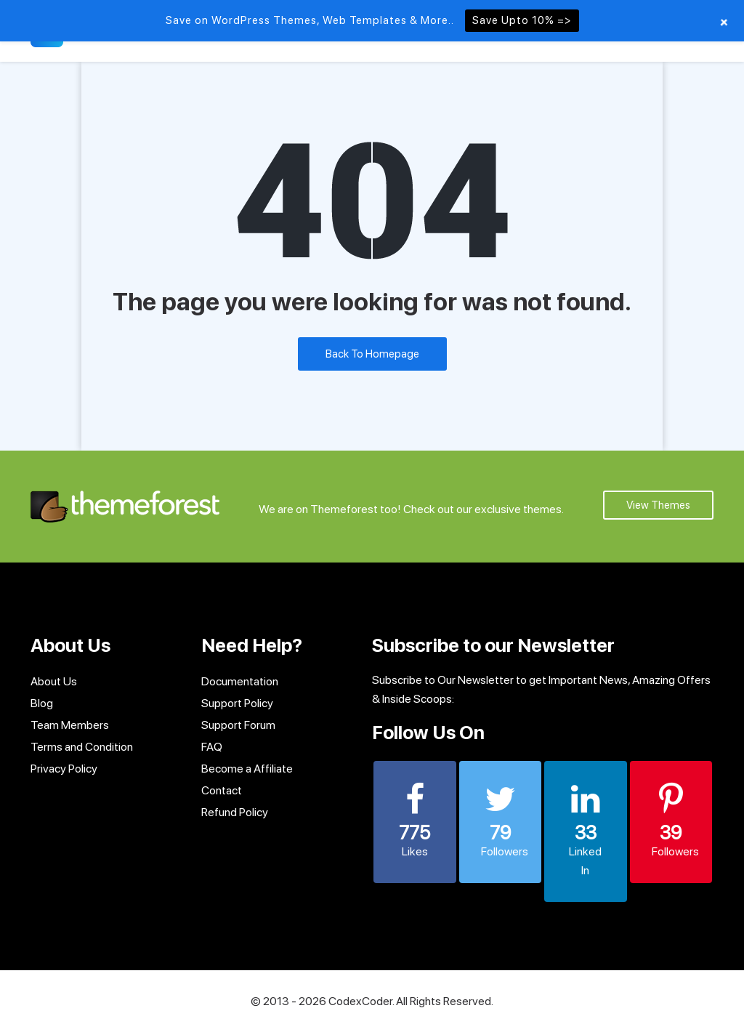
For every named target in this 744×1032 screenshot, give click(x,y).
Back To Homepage (372, 353)
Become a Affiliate (247, 768)
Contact (221, 790)
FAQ (211, 747)
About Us (54, 681)
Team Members (70, 725)
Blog (42, 703)
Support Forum (238, 725)
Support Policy (237, 703)
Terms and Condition (82, 747)
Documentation (239, 681)
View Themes (658, 505)
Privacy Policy (64, 768)
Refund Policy (234, 812)
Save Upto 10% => (522, 20)
